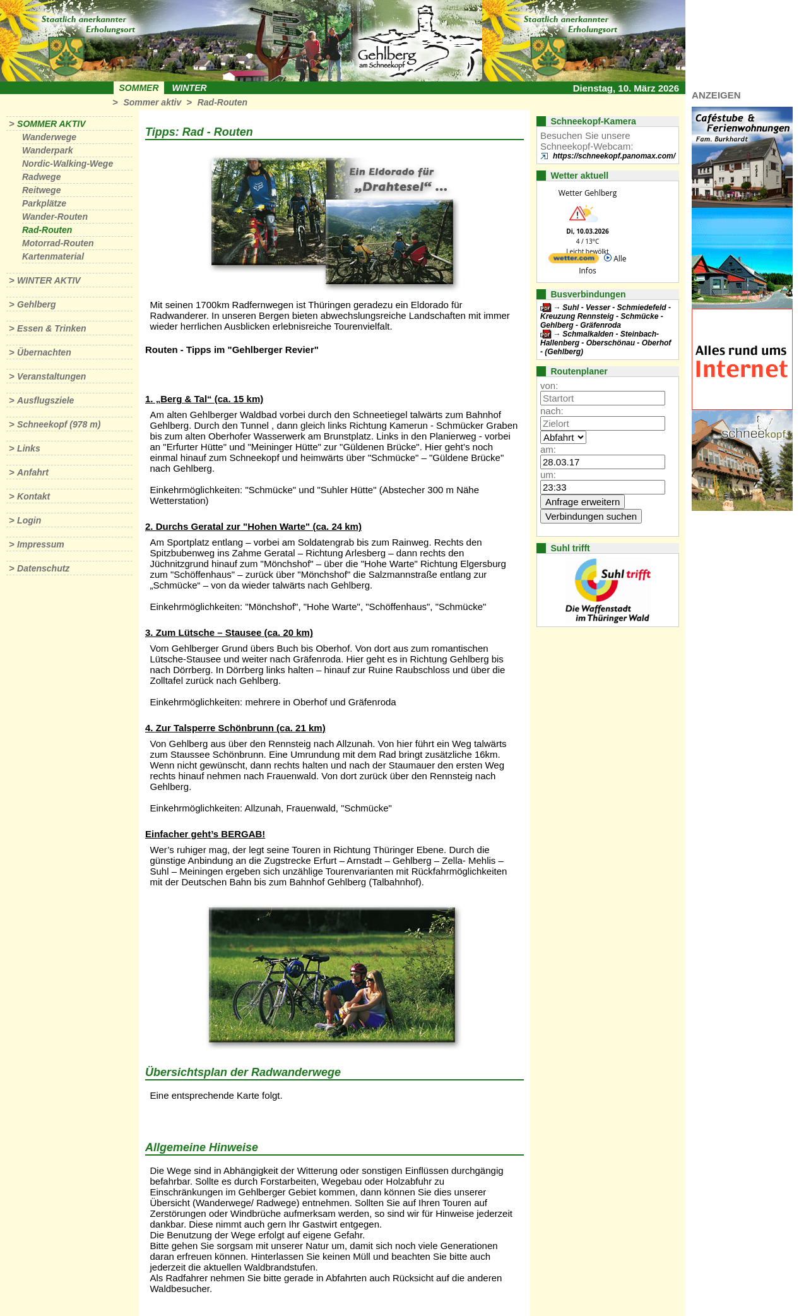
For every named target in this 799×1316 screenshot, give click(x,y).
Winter (189, 88)
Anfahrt (33, 472)
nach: (552, 410)
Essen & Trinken (51, 328)
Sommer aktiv (152, 102)
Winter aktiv (49, 280)
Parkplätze (44, 203)
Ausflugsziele (45, 400)
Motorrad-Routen (58, 243)
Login (29, 520)
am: (548, 449)
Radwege (41, 177)
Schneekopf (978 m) (58, 424)
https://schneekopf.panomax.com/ (614, 156)
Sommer (139, 88)
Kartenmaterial (53, 256)
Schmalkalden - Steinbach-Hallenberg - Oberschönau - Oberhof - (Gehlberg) (605, 343)
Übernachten (44, 352)
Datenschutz (43, 568)
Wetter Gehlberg (588, 193)
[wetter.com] (573, 260)
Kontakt (33, 496)
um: (548, 474)
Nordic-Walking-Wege (67, 164)
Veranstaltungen (51, 376)
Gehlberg (36, 304)
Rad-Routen (222, 102)
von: (549, 385)
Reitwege (41, 190)
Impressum (40, 544)
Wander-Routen (55, 217)
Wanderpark (47, 150)
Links (28, 448)
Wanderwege (49, 137)
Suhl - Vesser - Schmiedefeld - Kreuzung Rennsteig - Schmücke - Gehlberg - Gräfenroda (605, 316)
